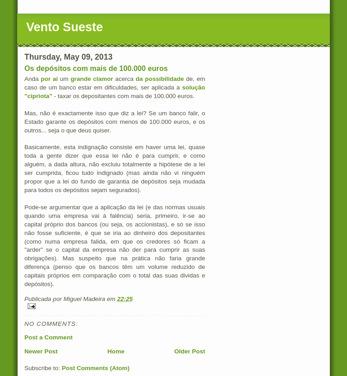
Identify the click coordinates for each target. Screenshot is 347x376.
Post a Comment (48, 337)
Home (116, 351)
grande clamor (91, 78)
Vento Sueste (64, 27)
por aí (50, 78)
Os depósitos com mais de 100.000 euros (96, 68)
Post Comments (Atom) (96, 368)
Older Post (189, 351)
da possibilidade (160, 78)
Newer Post (41, 351)
